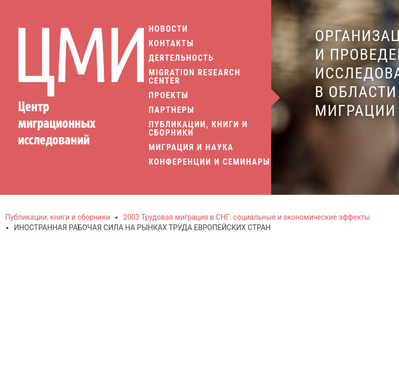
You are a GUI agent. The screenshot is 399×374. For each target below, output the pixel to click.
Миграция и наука (192, 147)
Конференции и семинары (209, 162)
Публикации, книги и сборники (198, 129)
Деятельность (181, 58)
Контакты (171, 43)
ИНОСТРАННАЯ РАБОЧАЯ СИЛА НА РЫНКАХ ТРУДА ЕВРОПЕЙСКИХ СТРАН (142, 227)
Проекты (169, 95)
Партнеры (171, 110)
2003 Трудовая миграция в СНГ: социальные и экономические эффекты (246, 217)
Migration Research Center (195, 77)
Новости (168, 29)
